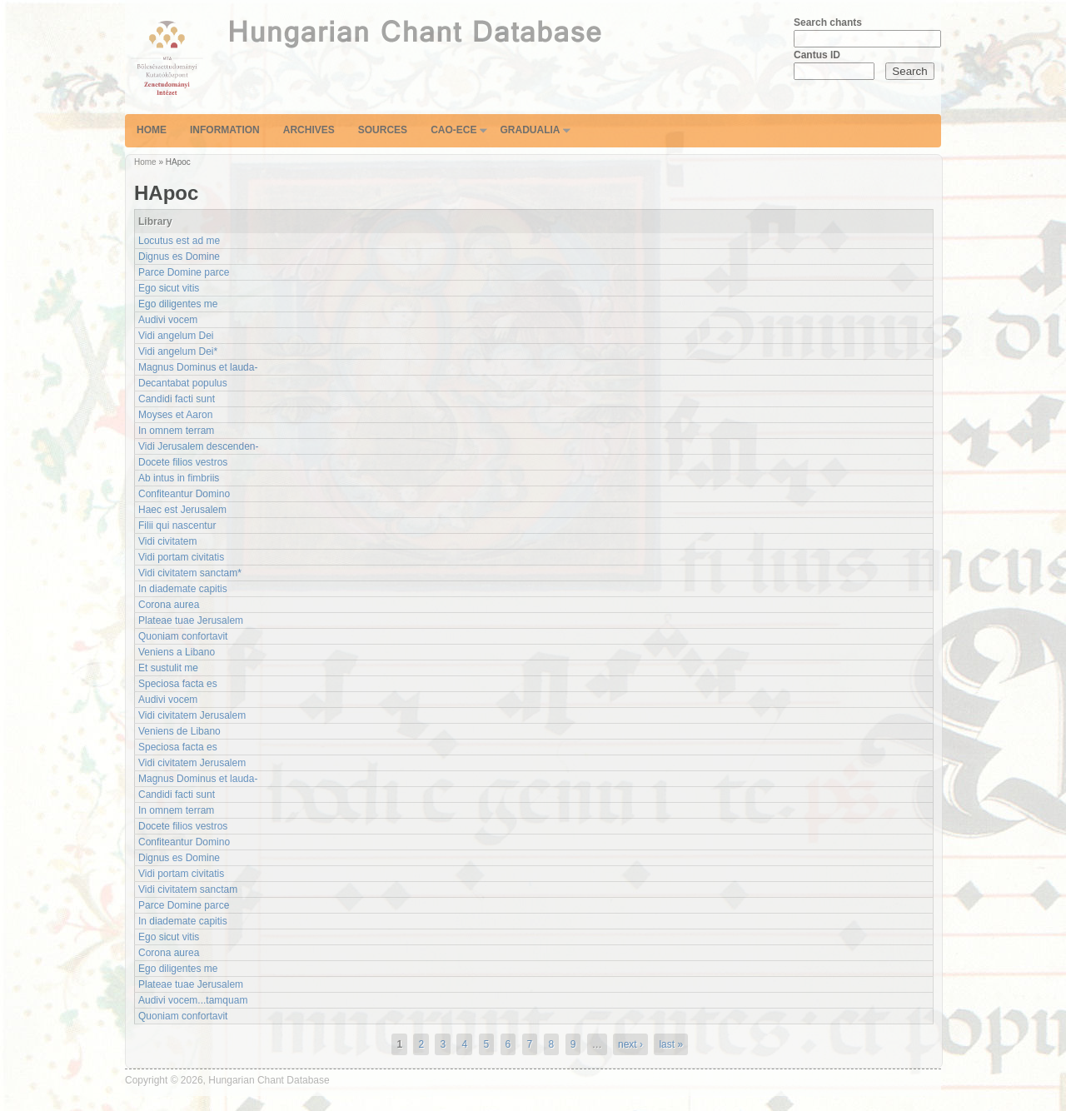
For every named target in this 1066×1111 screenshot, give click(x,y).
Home (152, 130)
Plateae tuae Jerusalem (190, 620)
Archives (309, 130)
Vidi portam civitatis (181, 557)
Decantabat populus (182, 383)
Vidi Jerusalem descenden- (198, 446)
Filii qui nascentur (177, 525)
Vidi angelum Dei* (177, 351)
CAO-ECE (453, 130)
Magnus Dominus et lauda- (197, 367)
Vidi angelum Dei (176, 335)
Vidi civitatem (167, 541)
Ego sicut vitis (168, 288)
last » (671, 1044)
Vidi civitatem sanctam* (190, 573)
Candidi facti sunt (176, 399)
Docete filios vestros (182, 462)
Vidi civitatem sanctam (187, 889)
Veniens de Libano (179, 731)
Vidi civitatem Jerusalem (192, 715)
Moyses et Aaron (175, 415)
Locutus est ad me (179, 241)
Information (225, 130)
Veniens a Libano (176, 652)
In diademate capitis (182, 589)
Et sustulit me (168, 668)
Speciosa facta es (177, 684)
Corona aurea (168, 604)
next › (630, 1044)
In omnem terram (176, 430)
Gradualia (530, 130)
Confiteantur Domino (184, 494)
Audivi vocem (167, 320)
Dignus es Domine (179, 256)
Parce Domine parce (183, 272)
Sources (382, 130)
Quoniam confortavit (182, 636)
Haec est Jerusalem (182, 510)
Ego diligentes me (177, 304)
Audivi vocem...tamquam (192, 1000)
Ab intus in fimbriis (178, 478)
